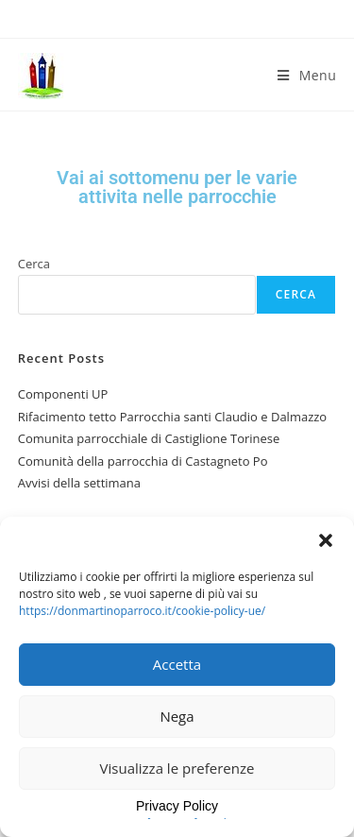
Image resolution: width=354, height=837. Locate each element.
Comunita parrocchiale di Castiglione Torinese (149, 438)
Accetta (177, 664)
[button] (325, 540)
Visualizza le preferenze (177, 768)
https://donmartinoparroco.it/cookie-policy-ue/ (142, 611)
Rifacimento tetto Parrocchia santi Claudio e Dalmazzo (172, 416)
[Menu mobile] (307, 75)
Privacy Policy (177, 805)
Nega (177, 716)
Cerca (34, 263)
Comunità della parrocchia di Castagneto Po (143, 461)
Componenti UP (63, 393)
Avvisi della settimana (79, 482)
